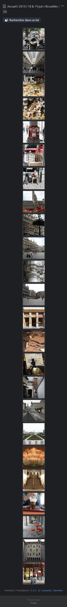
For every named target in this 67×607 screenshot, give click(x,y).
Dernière (58, 590)
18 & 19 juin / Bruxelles (43, 6)
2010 (22, 6)
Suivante (46, 590)
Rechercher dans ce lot (24, 20)
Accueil (12, 6)
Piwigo (33, 602)
